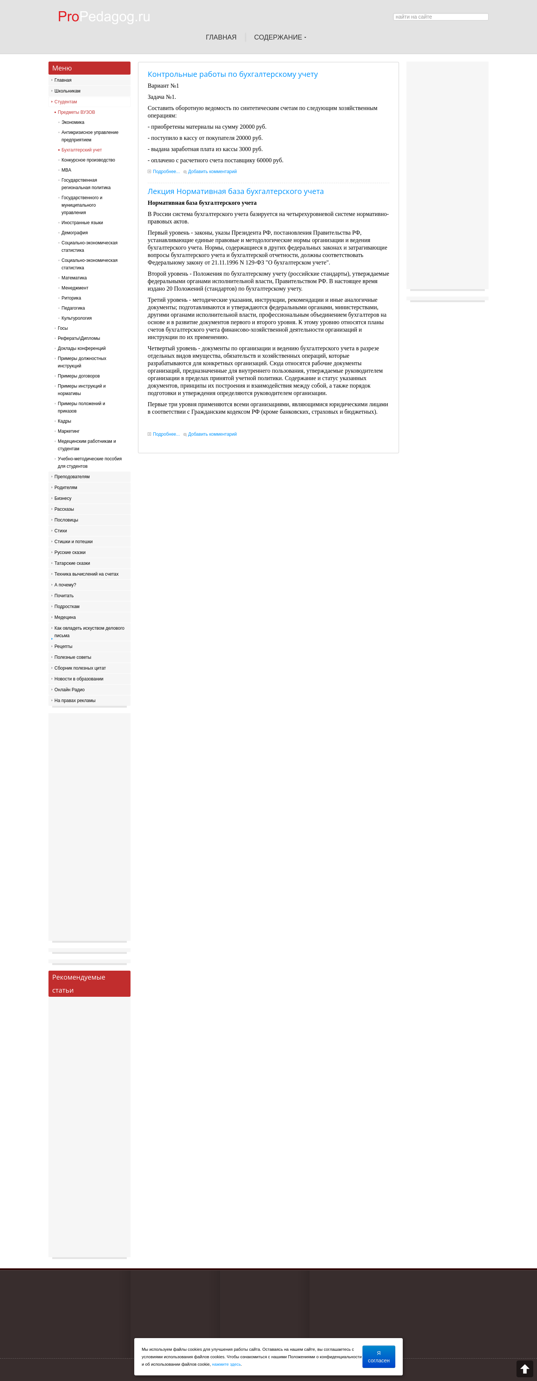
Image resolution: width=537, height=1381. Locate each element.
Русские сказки (69, 552)
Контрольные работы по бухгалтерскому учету (233, 74)
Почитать (64, 595)
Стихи (60, 530)
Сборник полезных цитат (80, 668)
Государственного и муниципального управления (82, 205)
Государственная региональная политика (86, 184)
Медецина (65, 617)
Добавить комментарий (212, 171)
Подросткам (66, 606)
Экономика (73, 122)
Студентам (65, 101)
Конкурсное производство (88, 160)
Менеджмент (75, 288)
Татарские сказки (72, 563)
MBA (66, 170)
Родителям (65, 487)
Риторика (71, 298)
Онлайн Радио (69, 689)
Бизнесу (62, 498)
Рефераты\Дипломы (79, 338)
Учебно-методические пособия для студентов (90, 462)
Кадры (64, 421)
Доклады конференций (82, 348)
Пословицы (66, 520)
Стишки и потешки (73, 541)
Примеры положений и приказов (81, 407)
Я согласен (379, 1356)
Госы (63, 328)
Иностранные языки (82, 222)
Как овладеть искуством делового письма (89, 632)
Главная (63, 80)
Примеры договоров (79, 376)
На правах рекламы (74, 700)
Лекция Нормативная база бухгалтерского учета (236, 191)
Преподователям (72, 476)
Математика (74, 278)
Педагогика (73, 308)
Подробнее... (166, 171)
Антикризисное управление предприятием (90, 136)
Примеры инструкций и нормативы (82, 389)
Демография (75, 232)
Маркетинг (68, 431)
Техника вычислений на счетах (86, 574)
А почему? (65, 585)
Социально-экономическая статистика (89, 246)
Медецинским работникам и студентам (87, 445)
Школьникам (67, 91)
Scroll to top (524, 1368)
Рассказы (64, 509)
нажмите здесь (226, 1364)
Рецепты (63, 646)
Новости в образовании (78, 679)
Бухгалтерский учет (82, 150)
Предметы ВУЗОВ (76, 112)
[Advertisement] (89, 829)
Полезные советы (72, 657)
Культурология (77, 318)
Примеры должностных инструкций (82, 362)
